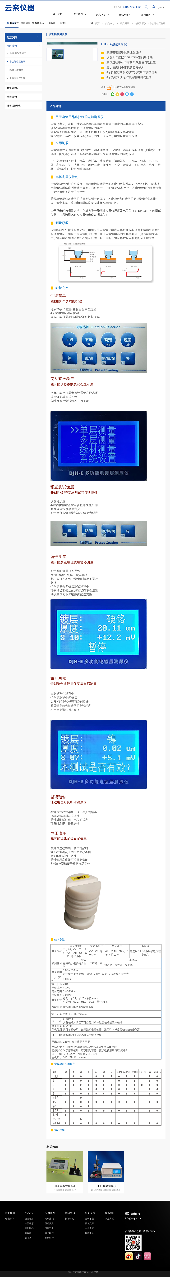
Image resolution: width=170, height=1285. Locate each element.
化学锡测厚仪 (14, 106)
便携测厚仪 (12, 88)
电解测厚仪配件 (17, 78)
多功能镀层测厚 (17, 62)
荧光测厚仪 (12, 97)
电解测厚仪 (12, 46)
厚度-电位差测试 (17, 53)
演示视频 (59, 1168)
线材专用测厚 (16, 70)
